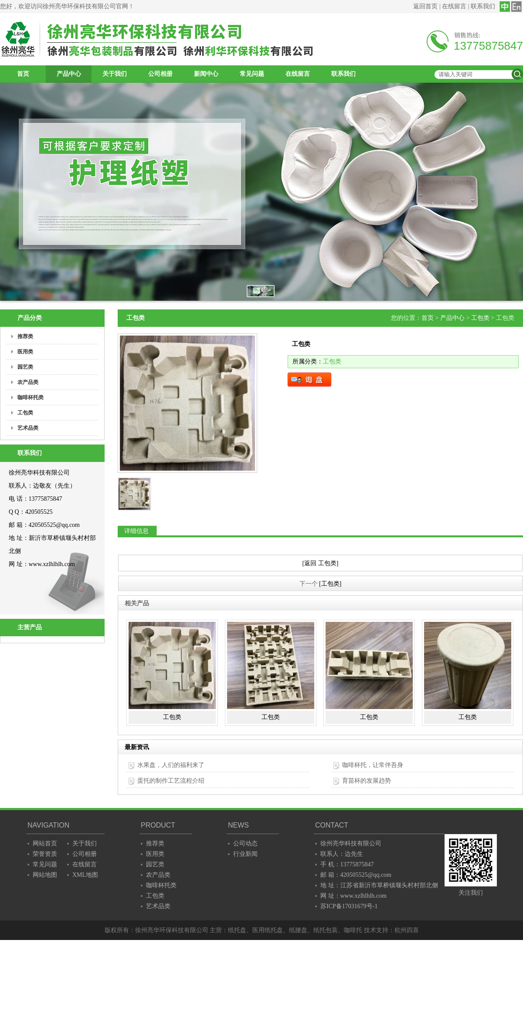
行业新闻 (245, 854)
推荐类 (155, 843)
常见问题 (252, 74)
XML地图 (85, 875)
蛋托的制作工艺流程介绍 (170, 780)
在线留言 (454, 6)
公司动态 (245, 843)
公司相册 (160, 74)
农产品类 (158, 875)
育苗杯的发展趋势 (366, 780)
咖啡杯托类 (161, 885)
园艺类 (155, 864)
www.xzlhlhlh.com (52, 564)
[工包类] (330, 583)
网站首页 (45, 843)
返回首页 (425, 6)
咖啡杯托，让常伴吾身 (372, 765)
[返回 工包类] (320, 563)
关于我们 (114, 74)
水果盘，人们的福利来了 (170, 765)
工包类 (480, 318)
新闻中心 (206, 74)
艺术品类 (158, 906)
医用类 (155, 854)
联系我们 (483, 6)
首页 (23, 74)
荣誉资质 (45, 854)
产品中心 (69, 74)
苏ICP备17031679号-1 (348, 906)
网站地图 (45, 875)
